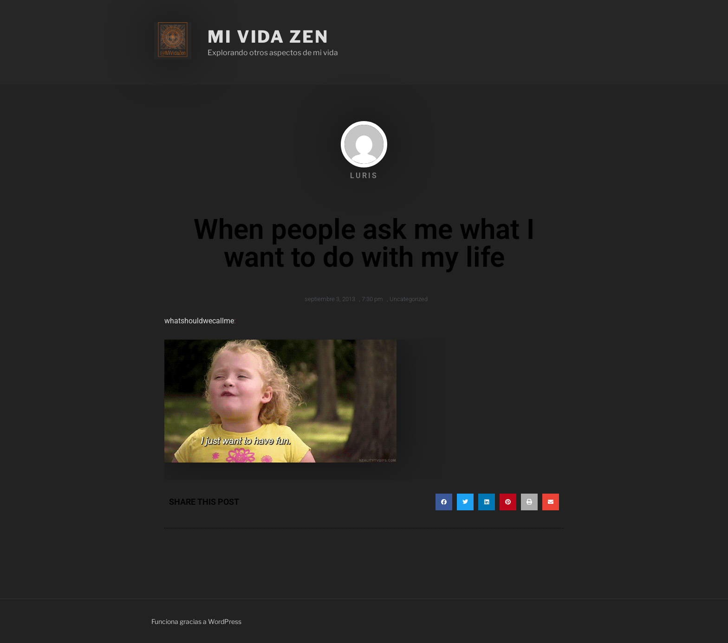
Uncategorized (409, 299)
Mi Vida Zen (268, 36)
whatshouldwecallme (199, 320)
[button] (444, 502)
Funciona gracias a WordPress (196, 621)
